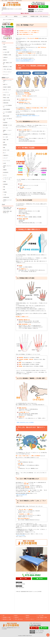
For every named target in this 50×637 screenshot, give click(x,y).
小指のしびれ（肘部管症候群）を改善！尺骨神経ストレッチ (28, 115)
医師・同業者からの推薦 (7, 63)
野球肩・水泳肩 (6, 97)
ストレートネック (6, 160)
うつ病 (4, 194)
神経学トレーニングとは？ (7, 81)
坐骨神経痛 (5, 184)
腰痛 (4, 142)
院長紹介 (5, 46)
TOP (6, 16)
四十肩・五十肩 (6, 150)
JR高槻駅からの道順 (34, 16)
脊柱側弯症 (5, 122)
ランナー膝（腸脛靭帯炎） (7, 113)
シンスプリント (6, 92)
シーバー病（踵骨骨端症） (7, 106)
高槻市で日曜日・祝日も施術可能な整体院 (7, 208)
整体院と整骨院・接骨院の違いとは (7, 212)
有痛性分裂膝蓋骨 (6, 109)
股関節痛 (5, 144)
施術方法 (27, 617)
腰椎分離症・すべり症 (7, 125)
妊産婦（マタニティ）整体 (7, 166)
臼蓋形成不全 (5, 155)
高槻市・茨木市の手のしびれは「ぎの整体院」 (25, 422)
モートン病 (5, 127)
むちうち (5, 175)
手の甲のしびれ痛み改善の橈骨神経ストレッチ (24, 60)
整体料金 (15, 16)
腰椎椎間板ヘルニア (7, 134)
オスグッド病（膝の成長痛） (7, 119)
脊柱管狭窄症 (5, 172)
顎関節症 (5, 169)
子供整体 (5, 192)
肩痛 (4, 186)
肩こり (4, 152)
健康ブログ (5, 84)
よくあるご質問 (6, 52)
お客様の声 (25, 16)
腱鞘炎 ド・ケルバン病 (7, 131)
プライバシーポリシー (7, 71)
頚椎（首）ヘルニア (7, 89)
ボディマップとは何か (21, 535)
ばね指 (4, 163)
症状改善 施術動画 (7, 87)
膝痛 (4, 147)
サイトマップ (5, 74)
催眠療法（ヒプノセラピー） (7, 201)
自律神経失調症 (6, 197)
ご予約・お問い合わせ (43, 16)
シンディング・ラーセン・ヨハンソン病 (7, 178)
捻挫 (4, 189)
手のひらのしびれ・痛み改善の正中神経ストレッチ (25, 59)
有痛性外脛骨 (5, 102)
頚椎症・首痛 (5, 139)
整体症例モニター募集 (7, 66)
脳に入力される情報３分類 (22, 494)
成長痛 (4, 181)
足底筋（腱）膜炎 (6, 100)
